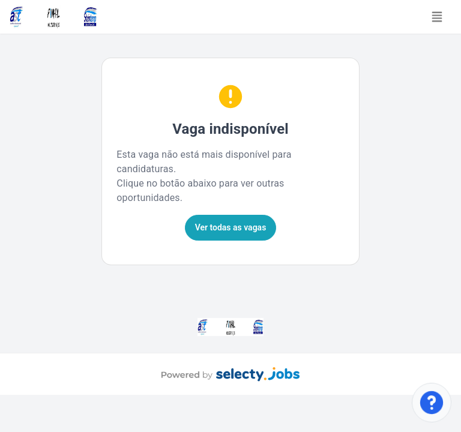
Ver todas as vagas (231, 227)
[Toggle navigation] (437, 16)
